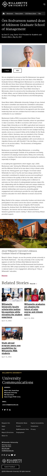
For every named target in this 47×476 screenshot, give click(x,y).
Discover (5, 275)
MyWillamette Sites (22, 429)
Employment (20, 432)
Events (18, 426)
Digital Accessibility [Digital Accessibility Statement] (37, 423)
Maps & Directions (8, 432)
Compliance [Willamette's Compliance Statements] (34, 426)
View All (32, 284)
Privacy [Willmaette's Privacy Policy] (33, 429)
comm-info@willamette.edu (10, 405)
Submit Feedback (9, 467)
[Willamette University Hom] (4, 13)
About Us (5, 435)
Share (7, 70)
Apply (3, 426)
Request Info (6, 423)
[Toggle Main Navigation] (44, 4)
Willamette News (21, 423)
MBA (17, 70)
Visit (3, 429)
